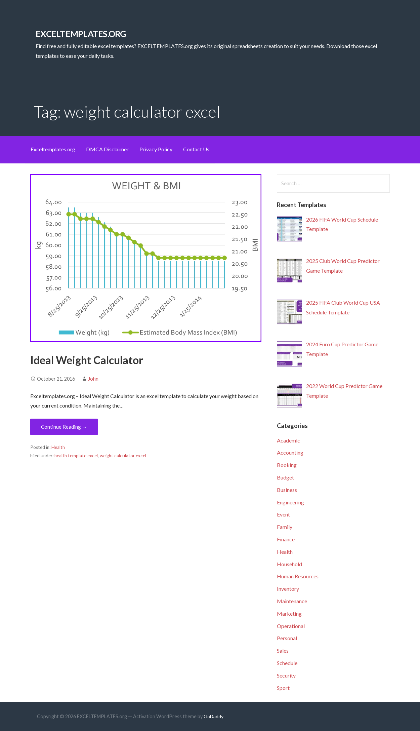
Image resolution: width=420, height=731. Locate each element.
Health (58, 447)
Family (284, 527)
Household (289, 564)
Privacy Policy (155, 149)
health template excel (76, 455)
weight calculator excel (123, 455)
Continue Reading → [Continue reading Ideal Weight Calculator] (64, 427)
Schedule (287, 663)
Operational (291, 626)
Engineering (290, 502)
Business (287, 490)
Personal (287, 638)
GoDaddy (213, 716)
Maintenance (292, 601)
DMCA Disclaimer (107, 149)
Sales (283, 650)
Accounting (290, 452)
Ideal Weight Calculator (86, 360)
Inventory (288, 588)
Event (283, 514)
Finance (286, 539)
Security (286, 675)
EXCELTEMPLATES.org (81, 34)
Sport (283, 688)
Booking (287, 465)
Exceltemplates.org (53, 149)
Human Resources (298, 576)
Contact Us (196, 149)
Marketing (289, 613)
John (93, 379)
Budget (285, 477)
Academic (288, 440)
